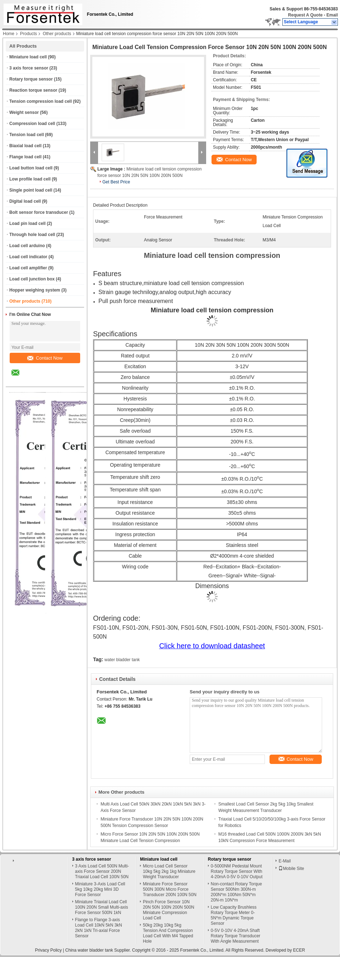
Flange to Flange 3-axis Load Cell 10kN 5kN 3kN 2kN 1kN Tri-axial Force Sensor (98, 927)
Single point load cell (30, 190)
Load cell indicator (28, 256)
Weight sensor (24, 112)
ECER (299, 950)
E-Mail (284, 861)
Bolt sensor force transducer (38, 212)
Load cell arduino (27, 245)
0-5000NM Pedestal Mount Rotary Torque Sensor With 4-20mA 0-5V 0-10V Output (237, 871)
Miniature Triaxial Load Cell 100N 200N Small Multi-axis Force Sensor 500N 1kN (101, 907)
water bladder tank (122, 659)
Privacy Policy (48, 950)
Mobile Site (291, 868)
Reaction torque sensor (33, 90)
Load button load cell (31, 167)
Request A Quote (305, 15)
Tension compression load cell (40, 101)
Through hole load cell (32, 234)
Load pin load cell (27, 223)
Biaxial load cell (25, 145)
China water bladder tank (89, 950)
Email (332, 15)
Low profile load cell (29, 179)
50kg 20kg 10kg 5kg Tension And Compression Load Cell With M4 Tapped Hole (168, 933)
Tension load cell (26, 134)
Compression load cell (32, 123)
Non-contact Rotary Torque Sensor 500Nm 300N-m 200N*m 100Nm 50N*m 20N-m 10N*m (236, 892)
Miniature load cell (28, 56)
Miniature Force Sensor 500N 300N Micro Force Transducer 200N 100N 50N (169, 889)
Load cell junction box (32, 279)
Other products (57, 33)
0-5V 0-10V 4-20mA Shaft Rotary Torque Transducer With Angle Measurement (236, 936)
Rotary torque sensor (31, 79)
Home (8, 33)
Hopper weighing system (34, 290)
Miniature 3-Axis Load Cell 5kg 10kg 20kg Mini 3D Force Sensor (100, 889)
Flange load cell (25, 156)
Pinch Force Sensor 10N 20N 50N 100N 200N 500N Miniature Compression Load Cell (168, 909)
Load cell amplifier (28, 267)
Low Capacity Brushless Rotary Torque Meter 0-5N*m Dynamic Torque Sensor (234, 915)
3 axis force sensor (28, 68)
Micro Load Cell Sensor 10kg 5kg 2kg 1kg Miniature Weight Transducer (169, 871)
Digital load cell (25, 201)
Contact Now (44, 358)
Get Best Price (116, 181)
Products (28, 33)
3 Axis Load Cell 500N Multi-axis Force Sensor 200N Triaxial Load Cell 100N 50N (102, 871)
